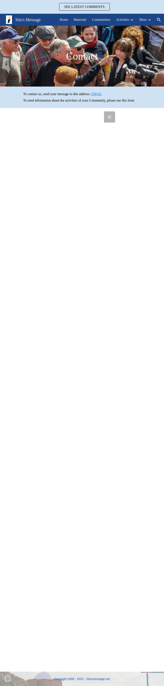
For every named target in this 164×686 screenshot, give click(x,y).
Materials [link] (79, 19)
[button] (159, 20)
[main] (82, 56)
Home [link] (64, 19)
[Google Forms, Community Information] (76, 389)
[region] (82, 7)
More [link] (143, 19)
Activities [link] (122, 19)
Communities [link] (101, 19)
